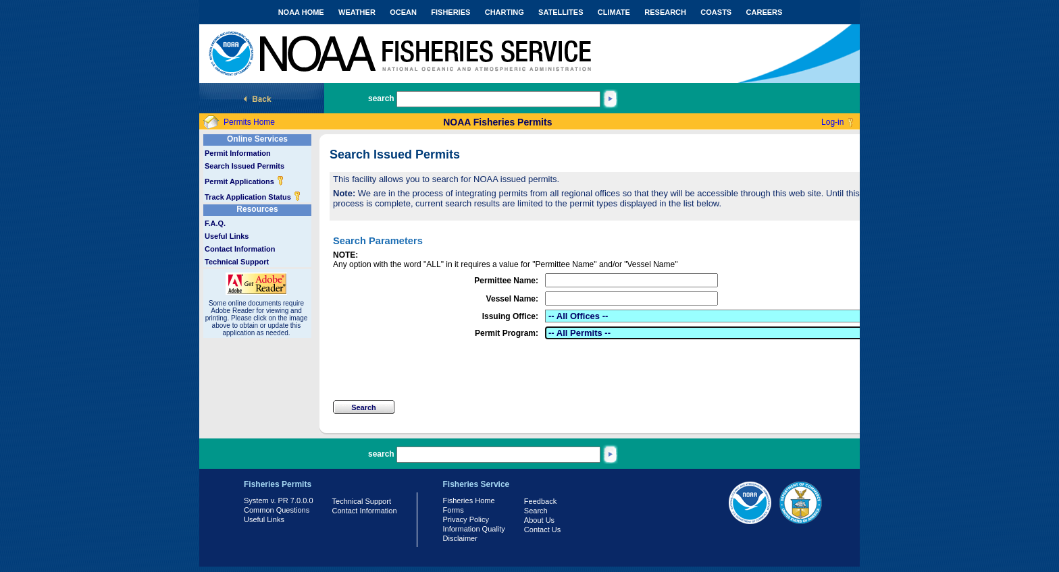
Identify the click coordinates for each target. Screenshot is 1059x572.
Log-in (832, 122)
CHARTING (504, 12)
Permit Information (238, 153)
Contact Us (542, 529)
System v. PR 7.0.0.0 (278, 500)
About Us (539, 520)
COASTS (715, 12)
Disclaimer (460, 538)
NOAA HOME (301, 12)
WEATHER (357, 12)
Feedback (540, 501)
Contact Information (240, 249)
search (381, 98)
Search (536, 511)
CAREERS (764, 12)
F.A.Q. (215, 223)
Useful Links (227, 236)
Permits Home (249, 122)
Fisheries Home (469, 500)
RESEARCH (665, 12)
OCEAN (403, 12)
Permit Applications (244, 181)
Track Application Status (253, 197)
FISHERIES (450, 12)
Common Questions (276, 510)
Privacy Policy (466, 519)
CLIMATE (614, 12)
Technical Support (237, 262)
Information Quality (474, 529)
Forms (453, 510)
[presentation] (435, 369)
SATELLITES (560, 12)
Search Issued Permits (244, 166)
